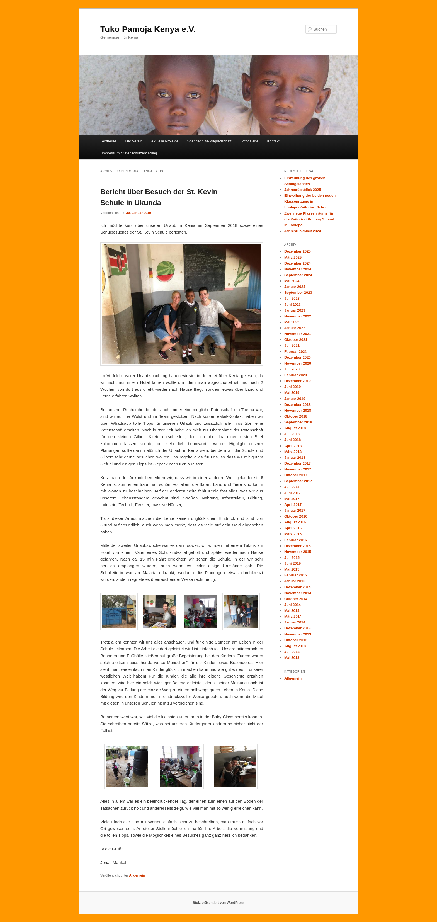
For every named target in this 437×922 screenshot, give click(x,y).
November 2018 (297, 410)
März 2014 (293, 616)
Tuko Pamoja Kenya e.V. (148, 29)
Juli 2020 (292, 369)
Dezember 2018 (297, 404)
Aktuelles (109, 141)
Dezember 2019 (297, 381)
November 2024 (297, 269)
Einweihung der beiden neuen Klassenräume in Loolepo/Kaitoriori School (310, 201)
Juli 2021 (292, 345)
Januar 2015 (294, 581)
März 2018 (293, 452)
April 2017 (293, 505)
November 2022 (297, 316)
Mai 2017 (291, 499)
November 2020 (297, 363)
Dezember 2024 (297, 263)
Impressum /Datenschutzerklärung (129, 153)
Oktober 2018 (295, 416)
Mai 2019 (291, 392)
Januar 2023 (294, 310)
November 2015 (297, 552)
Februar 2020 (295, 375)
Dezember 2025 (297, 251)
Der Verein (133, 141)
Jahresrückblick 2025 (302, 190)
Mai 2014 (291, 610)
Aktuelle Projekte (164, 141)
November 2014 (297, 593)
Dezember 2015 (297, 546)
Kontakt (273, 141)
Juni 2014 (292, 605)
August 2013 (295, 646)
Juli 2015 (292, 557)
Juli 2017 (292, 487)
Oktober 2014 (295, 599)
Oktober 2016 (295, 516)
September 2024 (298, 275)
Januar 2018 (294, 457)
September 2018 (298, 422)
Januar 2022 (294, 328)
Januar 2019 (294, 399)
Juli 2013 (292, 652)
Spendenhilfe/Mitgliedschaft (209, 141)
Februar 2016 (295, 540)
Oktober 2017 (295, 475)
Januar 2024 (294, 287)
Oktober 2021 (295, 340)
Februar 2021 (295, 352)
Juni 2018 (292, 440)
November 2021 (297, 334)
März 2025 (293, 257)
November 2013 (297, 634)
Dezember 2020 (297, 357)
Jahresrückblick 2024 (302, 231)
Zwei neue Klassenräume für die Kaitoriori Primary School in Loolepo (309, 219)
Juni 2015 (292, 563)
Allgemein (137, 875)
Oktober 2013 (295, 640)
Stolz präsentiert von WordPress (218, 903)
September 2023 (298, 292)
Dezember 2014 (297, 587)
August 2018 (295, 428)
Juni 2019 (292, 387)
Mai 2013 (291, 658)
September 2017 (298, 481)
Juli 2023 (292, 298)
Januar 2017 (294, 510)
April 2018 (293, 446)
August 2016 (295, 522)
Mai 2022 (291, 322)
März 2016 (293, 534)
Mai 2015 (291, 569)
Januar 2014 (294, 622)
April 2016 (293, 528)
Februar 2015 (295, 575)
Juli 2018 (292, 434)
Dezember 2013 (297, 628)
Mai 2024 (291, 281)
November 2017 (297, 469)
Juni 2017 (292, 493)
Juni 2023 (292, 304)
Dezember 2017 (297, 463)
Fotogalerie (249, 141)
